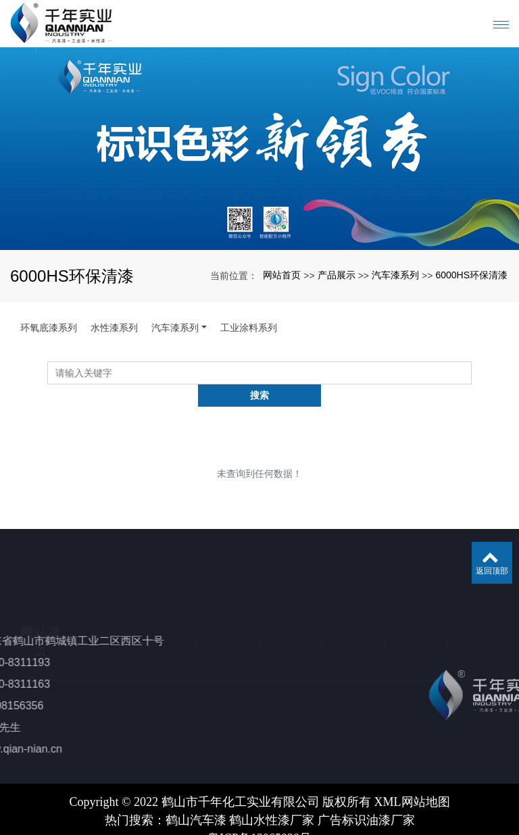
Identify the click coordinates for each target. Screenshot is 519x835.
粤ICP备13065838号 (259, 816)
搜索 (471, 372)
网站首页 (282, 275)
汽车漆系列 (395, 275)
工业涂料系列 (248, 327)
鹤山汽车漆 (196, 798)
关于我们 (102, 562)
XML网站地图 (412, 779)
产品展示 (336, 275)
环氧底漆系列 (48, 327)
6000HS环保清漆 (471, 275)
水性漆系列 (114, 327)
